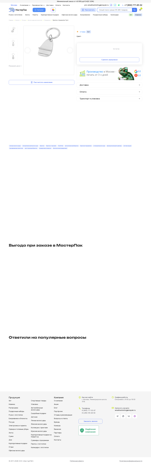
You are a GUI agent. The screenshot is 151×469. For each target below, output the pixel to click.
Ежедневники (85, 15)
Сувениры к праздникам (40, 440)
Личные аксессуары (38, 421)
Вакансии (57, 429)
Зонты (27, 15)
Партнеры (57, 433)
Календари (115, 15)
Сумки (11, 436)
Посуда (11, 422)
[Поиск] (134, 10)
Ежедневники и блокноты (18, 419)
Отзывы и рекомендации (63, 415)
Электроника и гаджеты (17, 426)
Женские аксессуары (39, 424)
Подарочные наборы (100, 15)
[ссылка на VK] (129, 416)
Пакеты (35, 15)
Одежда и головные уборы (18, 429)
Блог (55, 408)
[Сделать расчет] (88, 10)
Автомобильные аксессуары (37, 409)
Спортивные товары (38, 401)
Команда (57, 426)
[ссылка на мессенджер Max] (111, 5)
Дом (10, 440)
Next (70, 50)
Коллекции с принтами (39, 428)
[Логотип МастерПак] (18, 10)
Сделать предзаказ (109, 60)
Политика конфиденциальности (130, 461)
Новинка (12, 404)
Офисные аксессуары (69, 15)
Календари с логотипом (40, 447)
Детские (34, 417)
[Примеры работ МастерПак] (53, 10)
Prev (27, 50)
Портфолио (58, 411)
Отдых (11, 447)
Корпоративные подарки (50, 15)
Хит (131, 15)
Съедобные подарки (38, 413)
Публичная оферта (76, 461)
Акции (56, 404)
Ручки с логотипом (15, 15)
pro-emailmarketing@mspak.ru (96, 5)
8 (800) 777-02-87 (89, 410)
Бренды (57, 422)
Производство (37, 5)
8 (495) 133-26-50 (88, 413)
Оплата (58, 5)
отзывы (83, 32)
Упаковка (34, 404)
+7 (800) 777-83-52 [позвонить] (133, 5)
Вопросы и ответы (61, 419)
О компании (24, 5)
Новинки (138, 15)
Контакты (66, 5)
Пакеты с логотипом (38, 444)
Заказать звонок (90, 421)
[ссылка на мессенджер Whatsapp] (118, 5)
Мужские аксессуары (39, 431)
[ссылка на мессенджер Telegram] (114, 5)
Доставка (49, 5)
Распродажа (13, 408)
